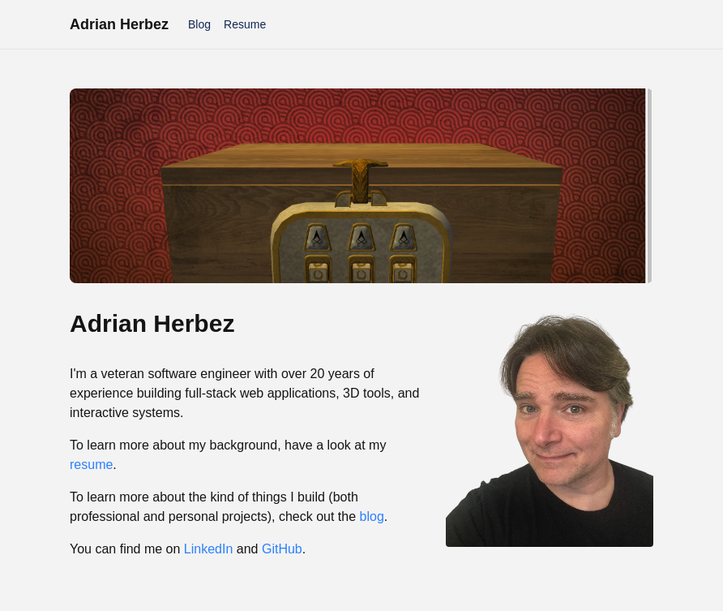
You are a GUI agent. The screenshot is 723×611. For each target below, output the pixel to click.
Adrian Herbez (119, 24)
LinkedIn (208, 549)
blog (372, 516)
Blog (199, 24)
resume (91, 464)
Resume (245, 24)
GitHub (282, 549)
